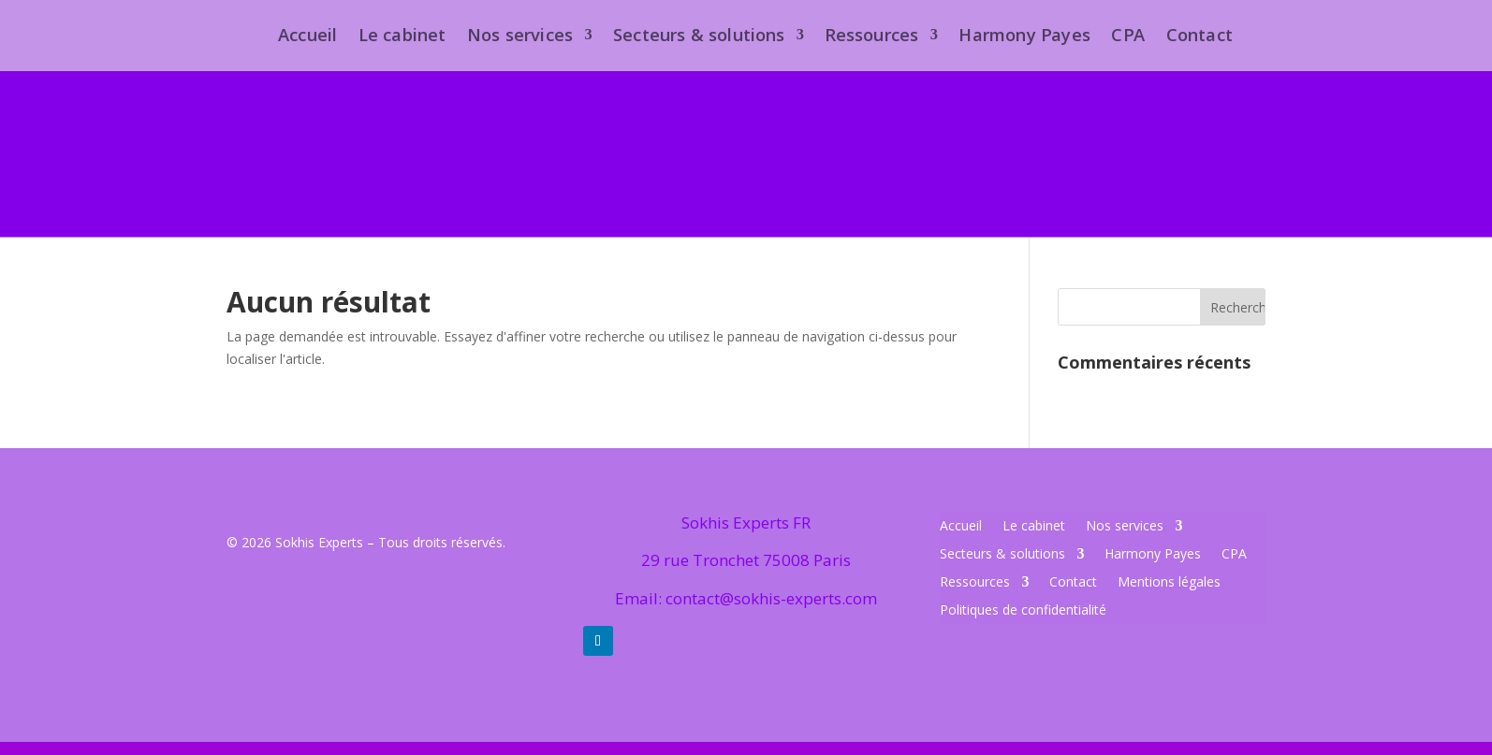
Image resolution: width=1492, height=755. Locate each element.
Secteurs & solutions (1002, 554)
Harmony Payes (1152, 554)
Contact (1073, 582)
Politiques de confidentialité (1023, 610)
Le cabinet (1033, 526)
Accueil (961, 526)
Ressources (975, 582)
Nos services (1124, 526)
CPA (1234, 554)
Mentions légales (1169, 582)
